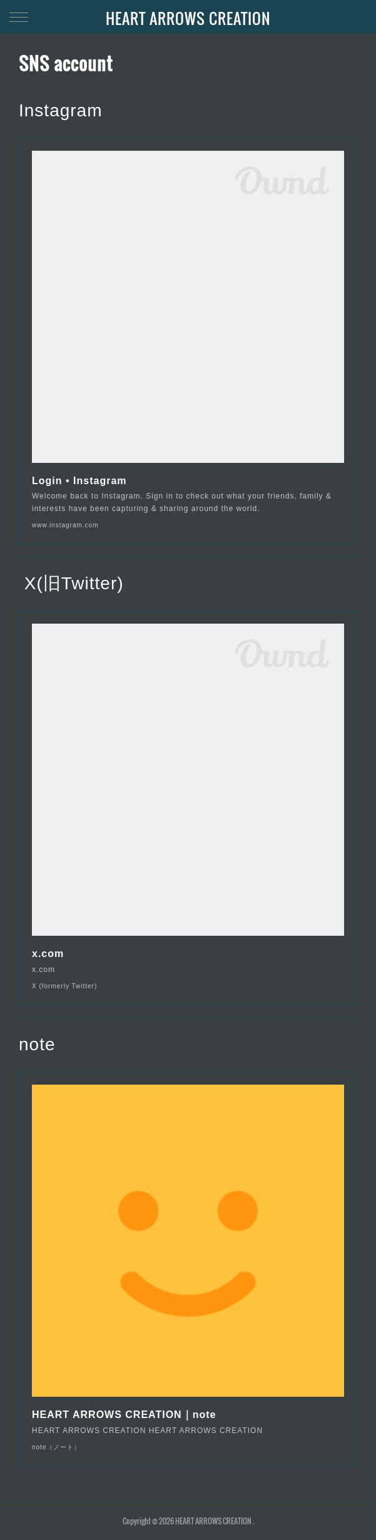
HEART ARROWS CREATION (188, 18)
